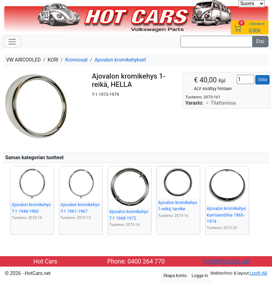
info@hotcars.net (226, 261)
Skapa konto (175, 275)
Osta (262, 79)
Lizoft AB (258, 273)
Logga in (200, 275)
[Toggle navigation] (12, 41)
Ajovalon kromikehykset (120, 60)
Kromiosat (76, 60)
